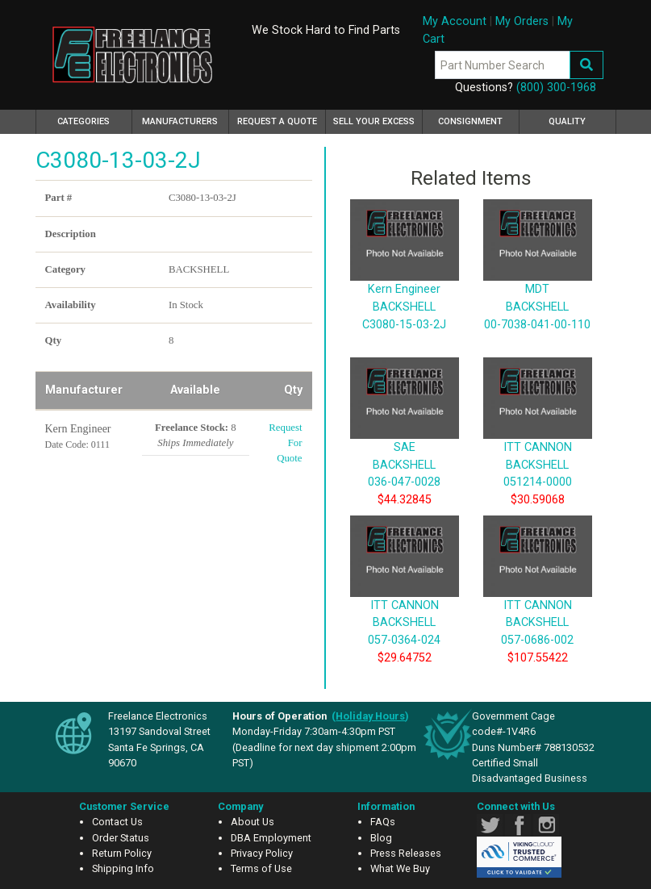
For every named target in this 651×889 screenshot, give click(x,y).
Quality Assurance (567, 125)
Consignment (470, 121)
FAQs (382, 822)
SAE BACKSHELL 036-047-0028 (404, 439)
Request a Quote (277, 121)
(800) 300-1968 (556, 87)
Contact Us (117, 822)
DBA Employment (271, 838)
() (370, 716)
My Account (454, 21)
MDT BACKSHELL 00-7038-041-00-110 (537, 282)
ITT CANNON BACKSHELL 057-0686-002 (537, 598)
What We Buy (400, 868)
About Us (252, 822)
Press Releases (405, 853)
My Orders (522, 21)
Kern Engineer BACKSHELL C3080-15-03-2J (404, 282)
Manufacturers (180, 121)
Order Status (120, 838)
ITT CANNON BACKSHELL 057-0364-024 (404, 598)
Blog (381, 838)
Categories (94, 119)
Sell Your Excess (374, 121)
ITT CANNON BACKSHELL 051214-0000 (537, 439)
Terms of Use (261, 868)
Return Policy (122, 853)
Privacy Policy (262, 853)
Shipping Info (123, 868)
